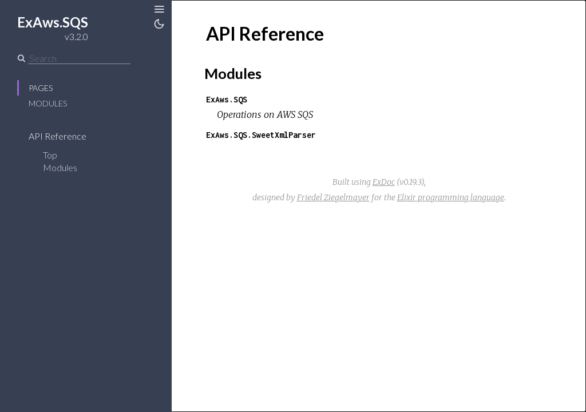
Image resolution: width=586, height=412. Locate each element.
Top (50, 154)
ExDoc (384, 182)
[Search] (79, 58)
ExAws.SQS (226, 99)
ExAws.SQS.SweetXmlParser (261, 135)
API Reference (65, 135)
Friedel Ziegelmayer (333, 197)
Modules (48, 103)
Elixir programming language (450, 197)
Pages (41, 88)
